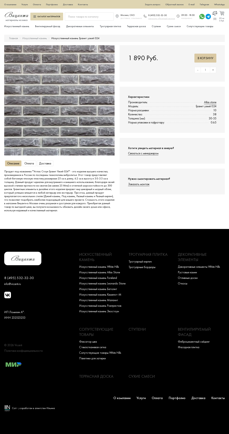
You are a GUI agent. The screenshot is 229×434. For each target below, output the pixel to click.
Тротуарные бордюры (142, 267)
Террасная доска (136, 26)
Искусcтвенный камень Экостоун (99, 311)
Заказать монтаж (139, 184)
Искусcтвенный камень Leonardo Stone (102, 283)
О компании (10, 4)
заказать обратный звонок (161, 18)
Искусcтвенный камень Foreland (98, 278)
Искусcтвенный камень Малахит (98, 300)
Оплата (37, 4)
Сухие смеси (174, 26)
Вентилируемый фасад (47, 26)
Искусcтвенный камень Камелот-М (100, 294)
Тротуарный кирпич (140, 261)
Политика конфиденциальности (23, 351)
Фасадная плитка (188, 347)
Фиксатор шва (88, 341)
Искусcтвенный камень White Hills (99, 267)
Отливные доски (188, 278)
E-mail (192, 4)
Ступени (156, 26)
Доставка (68, 4)
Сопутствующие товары (200, 26)
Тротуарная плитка (110, 26)
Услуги (24, 4)
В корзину (205, 58)
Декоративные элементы (80, 26)
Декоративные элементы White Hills (199, 267)
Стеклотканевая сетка (92, 347)
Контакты (83, 4)
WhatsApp (219, 4)
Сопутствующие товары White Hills (100, 353)
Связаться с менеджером (143, 153)
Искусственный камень (16, 26)
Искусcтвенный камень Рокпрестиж (100, 306)
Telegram (204, 4)
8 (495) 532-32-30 (157, 15)
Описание (13, 163)
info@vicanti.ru (12, 284)
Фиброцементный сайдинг (194, 341)
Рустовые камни (187, 272)
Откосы (182, 283)
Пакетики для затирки (92, 358)
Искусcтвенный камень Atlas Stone (99, 272)
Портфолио (52, 4)
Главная (13, 38)
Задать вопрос (152, 4)
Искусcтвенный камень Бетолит (98, 289)
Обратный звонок (174, 4)
